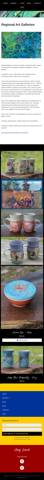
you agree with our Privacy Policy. (22, 439)
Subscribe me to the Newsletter (15, 434)
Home (5, 3)
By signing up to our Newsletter (22, 437)
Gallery (14, 3)
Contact (37, 3)
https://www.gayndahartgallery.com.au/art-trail (14, 132)
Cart (22, 7)
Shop (22, 3)
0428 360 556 (22, 457)
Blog (29, 3)
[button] (14, 3)
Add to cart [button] (23, 340)
